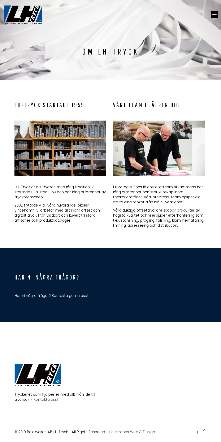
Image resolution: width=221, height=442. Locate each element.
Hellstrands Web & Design (132, 431)
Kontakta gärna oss (69, 295)
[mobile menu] (214, 14)
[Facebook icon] (197, 432)
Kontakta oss (45, 399)
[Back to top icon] (205, 430)
